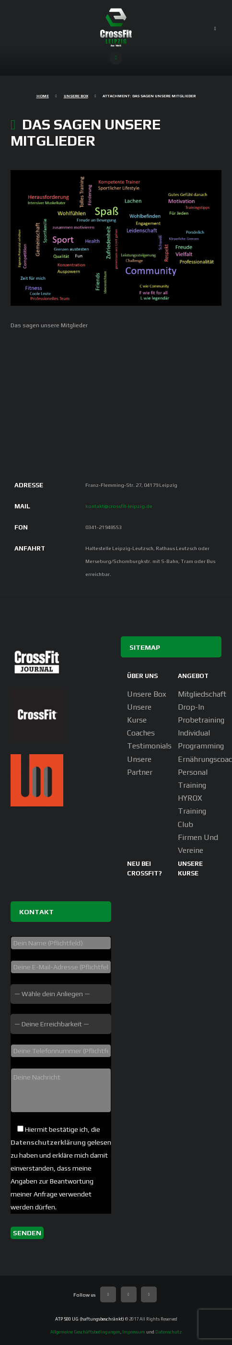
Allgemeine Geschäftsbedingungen (85, 1331)
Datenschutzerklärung (48, 1142)
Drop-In (191, 707)
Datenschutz (168, 1331)
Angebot (193, 675)
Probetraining (201, 719)
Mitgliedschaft (202, 694)
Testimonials (149, 745)
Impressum (133, 1331)
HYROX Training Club (192, 810)
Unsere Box (76, 96)
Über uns (142, 675)
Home (42, 96)
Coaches (141, 732)
